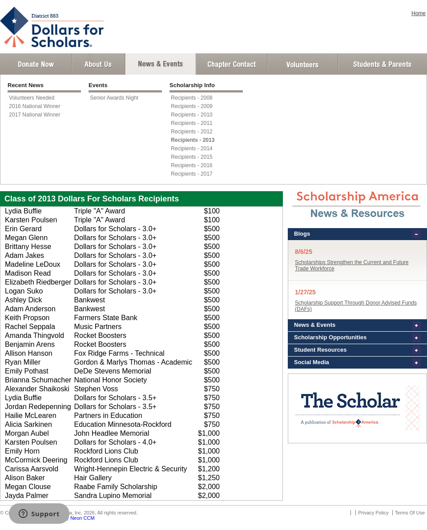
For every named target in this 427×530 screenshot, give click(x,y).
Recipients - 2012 (191, 131)
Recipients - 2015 (191, 157)
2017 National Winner (34, 115)
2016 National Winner (34, 106)
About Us (98, 64)
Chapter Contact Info (231, 64)
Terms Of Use (410, 512)
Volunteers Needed (31, 98)
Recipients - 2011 (191, 123)
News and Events (160, 64)
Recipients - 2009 (191, 106)
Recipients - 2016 (191, 165)
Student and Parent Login (382, 64)
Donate (36, 64)
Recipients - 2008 (191, 98)
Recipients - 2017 (191, 174)
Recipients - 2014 (191, 148)
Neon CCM (82, 518)
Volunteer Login (302, 64)
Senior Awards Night (114, 98)
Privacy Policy (373, 512)
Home (418, 13)
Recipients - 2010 (191, 115)
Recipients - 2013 (192, 140)
